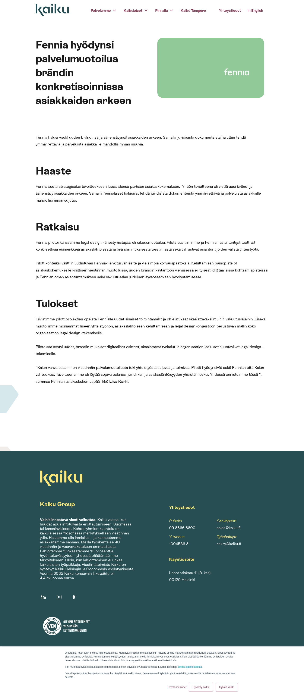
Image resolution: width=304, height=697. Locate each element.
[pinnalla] (171, 9)
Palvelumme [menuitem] (101, 10)
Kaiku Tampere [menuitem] (193, 10)
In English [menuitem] (255, 10)
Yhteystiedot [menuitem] (230, 10)
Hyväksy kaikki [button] (201, 687)
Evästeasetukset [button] (177, 687)
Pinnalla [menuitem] (161, 10)
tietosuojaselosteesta (190, 666)
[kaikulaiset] (146, 9)
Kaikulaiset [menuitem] (133, 10)
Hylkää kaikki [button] (226, 687)
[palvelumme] (114, 9)
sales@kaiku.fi (229, 527)
